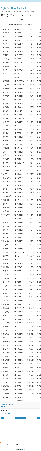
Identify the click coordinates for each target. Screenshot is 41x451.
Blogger (23, 449)
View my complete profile (6, 446)
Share (3, 406)
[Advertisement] (20, 4)
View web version (20, 420)
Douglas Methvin (6, 443)
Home (20, 418)
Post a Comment (5, 413)
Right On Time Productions (15, 8)
